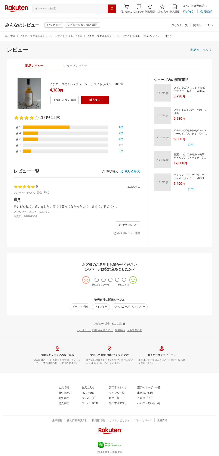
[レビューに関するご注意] (109, 324)
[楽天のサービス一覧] (148, 387)
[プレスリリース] (143, 420)
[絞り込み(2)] (130, 171)
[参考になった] (128, 224)
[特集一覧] (114, 398)
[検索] (112, 8)
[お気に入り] (162, 8)
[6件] (121, 127)
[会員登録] (206, 11)
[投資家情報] (98, 420)
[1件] (121, 151)
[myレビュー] (53, 25)
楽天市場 (10, 36)
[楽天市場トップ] (118, 387)
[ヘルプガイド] (134, 330)
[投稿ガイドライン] (102, 330)
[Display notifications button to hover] (126, 8)
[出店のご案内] (145, 393)
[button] (139, 8)
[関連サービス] (203, 25)
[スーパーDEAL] (90, 403)
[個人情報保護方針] (77, 420)
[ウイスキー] (101, 307)
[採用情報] (162, 420)
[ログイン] (189, 11)
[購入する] (95, 100)
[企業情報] (57, 420)
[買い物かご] (65, 393)
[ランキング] (88, 398)
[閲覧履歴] (150, 8)
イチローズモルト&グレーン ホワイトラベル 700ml (51, 36)
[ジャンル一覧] (179, 25)
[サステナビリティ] (119, 420)
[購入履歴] (174, 8)
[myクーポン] (88, 393)
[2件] (121, 133)
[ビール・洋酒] (80, 307)
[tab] (34, 65)
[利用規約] (120, 330)
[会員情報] (64, 387)
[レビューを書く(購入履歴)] (82, 25)
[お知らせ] (139, 8)
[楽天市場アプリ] (118, 403)
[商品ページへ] (201, 50)
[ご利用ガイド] (145, 398)
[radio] (97, 280)
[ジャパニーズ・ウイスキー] (130, 307)
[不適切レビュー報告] (126, 233)
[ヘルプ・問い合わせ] (148, 403)
